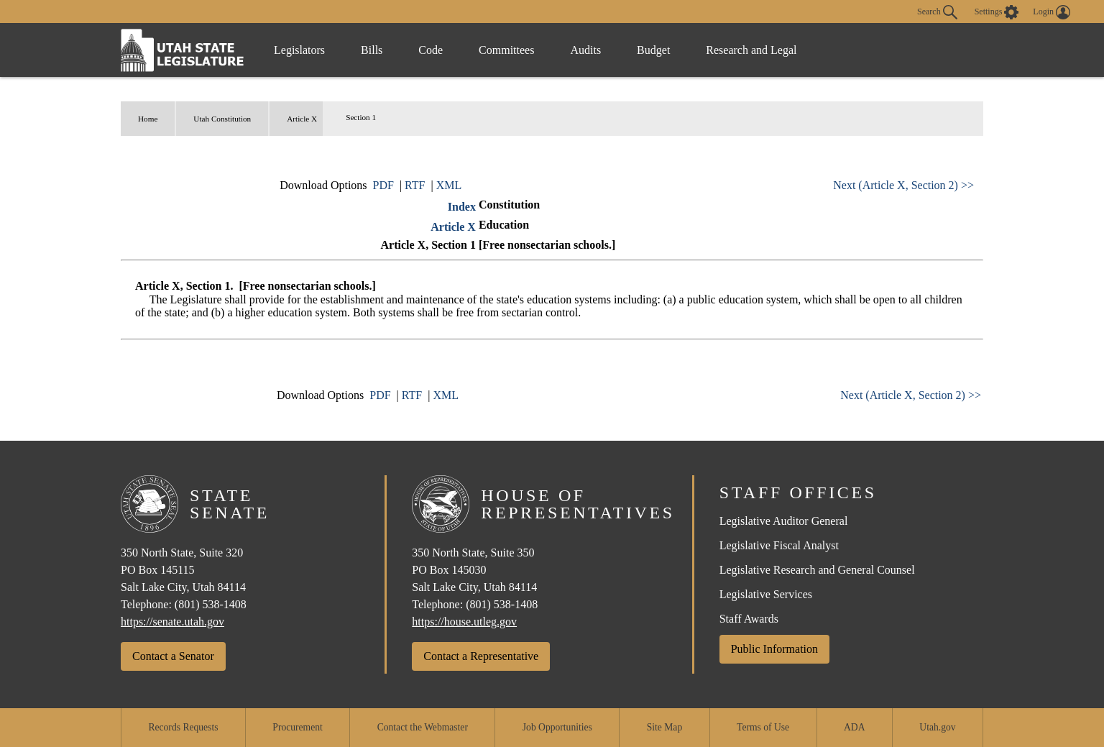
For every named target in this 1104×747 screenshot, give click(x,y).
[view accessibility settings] (997, 12)
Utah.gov (937, 727)
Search (937, 12)
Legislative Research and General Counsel (817, 570)
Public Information (774, 649)
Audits (585, 50)
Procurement (297, 727)
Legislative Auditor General (783, 521)
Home (147, 118)
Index (462, 207)
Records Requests (183, 727)
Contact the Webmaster (422, 727)
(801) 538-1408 (211, 604)
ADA (854, 727)
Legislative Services (765, 594)
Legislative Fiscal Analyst (779, 545)
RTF (415, 185)
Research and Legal (751, 50)
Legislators (299, 50)
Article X (302, 118)
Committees (506, 50)
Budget (653, 50)
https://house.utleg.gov (464, 621)
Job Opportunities (557, 727)
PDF (383, 185)
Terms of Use (763, 727)
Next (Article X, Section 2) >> (903, 185)
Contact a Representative (480, 656)
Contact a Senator (173, 656)
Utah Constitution (222, 118)
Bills (371, 50)
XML (449, 185)
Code (430, 50)
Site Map (664, 727)
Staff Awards (748, 619)
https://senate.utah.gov (172, 621)
